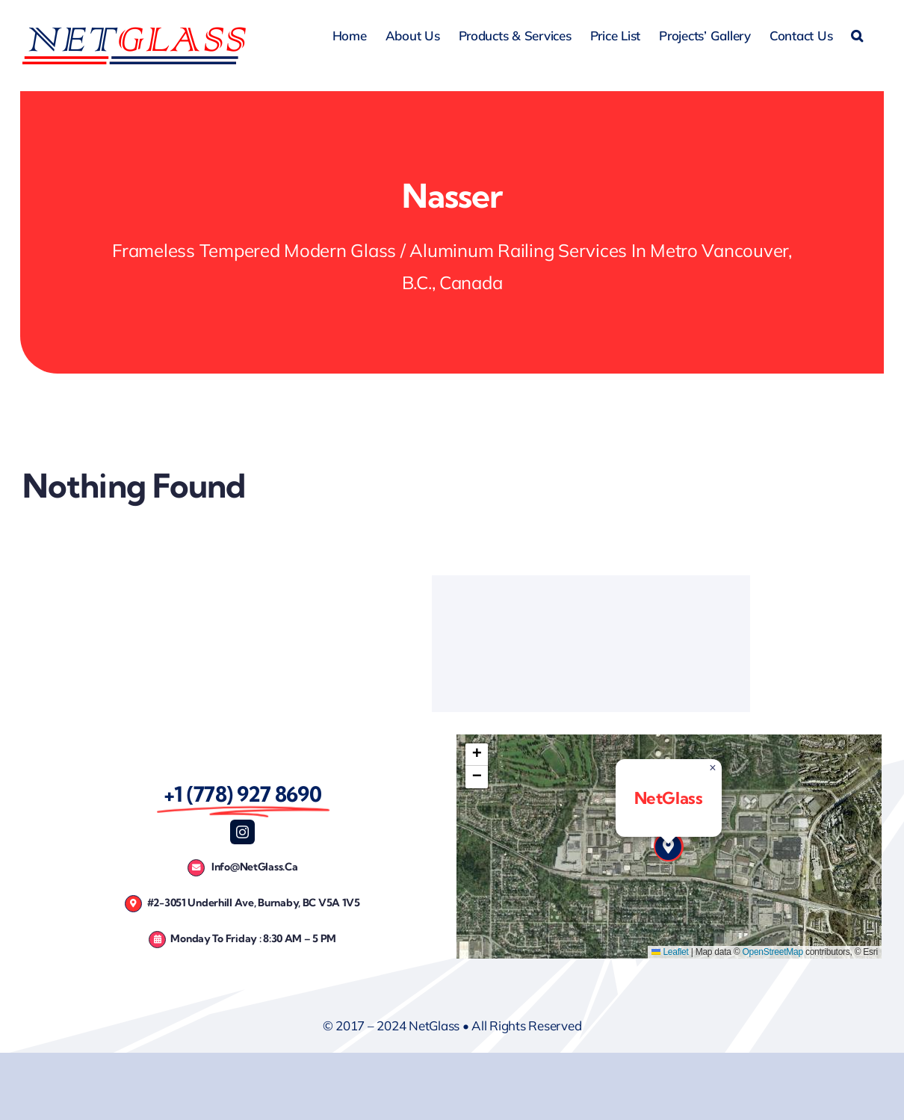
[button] (857, 33)
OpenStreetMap (772, 952)
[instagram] (242, 832)
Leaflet (669, 952)
